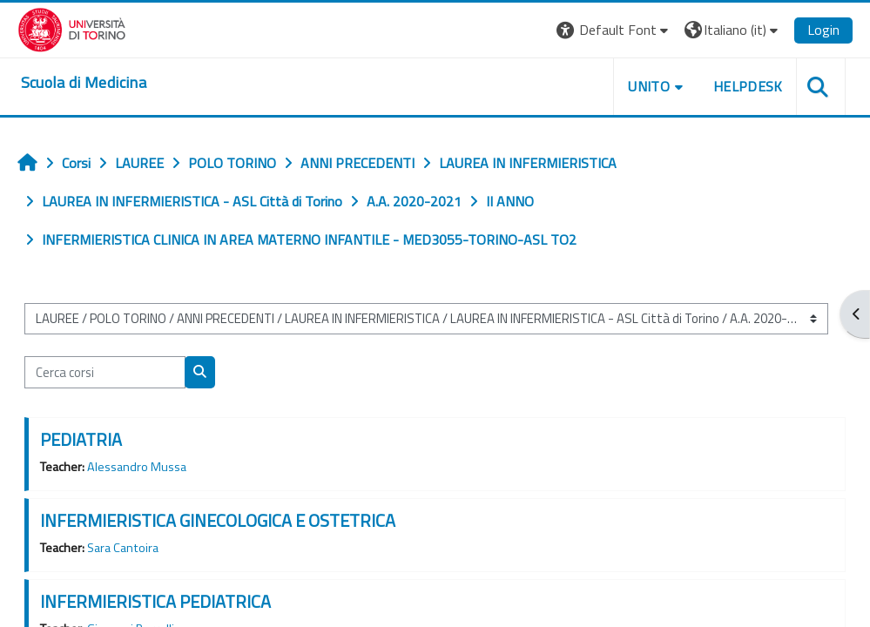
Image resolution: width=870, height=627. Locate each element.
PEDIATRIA (81, 439)
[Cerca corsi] (104, 372)
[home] (83, 82)
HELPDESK (748, 86)
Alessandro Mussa (136, 466)
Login (823, 29)
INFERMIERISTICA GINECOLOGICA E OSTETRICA (217, 520)
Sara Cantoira (122, 547)
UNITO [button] (649, 86)
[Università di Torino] (71, 27)
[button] (614, 30)
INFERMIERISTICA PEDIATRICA (155, 601)
